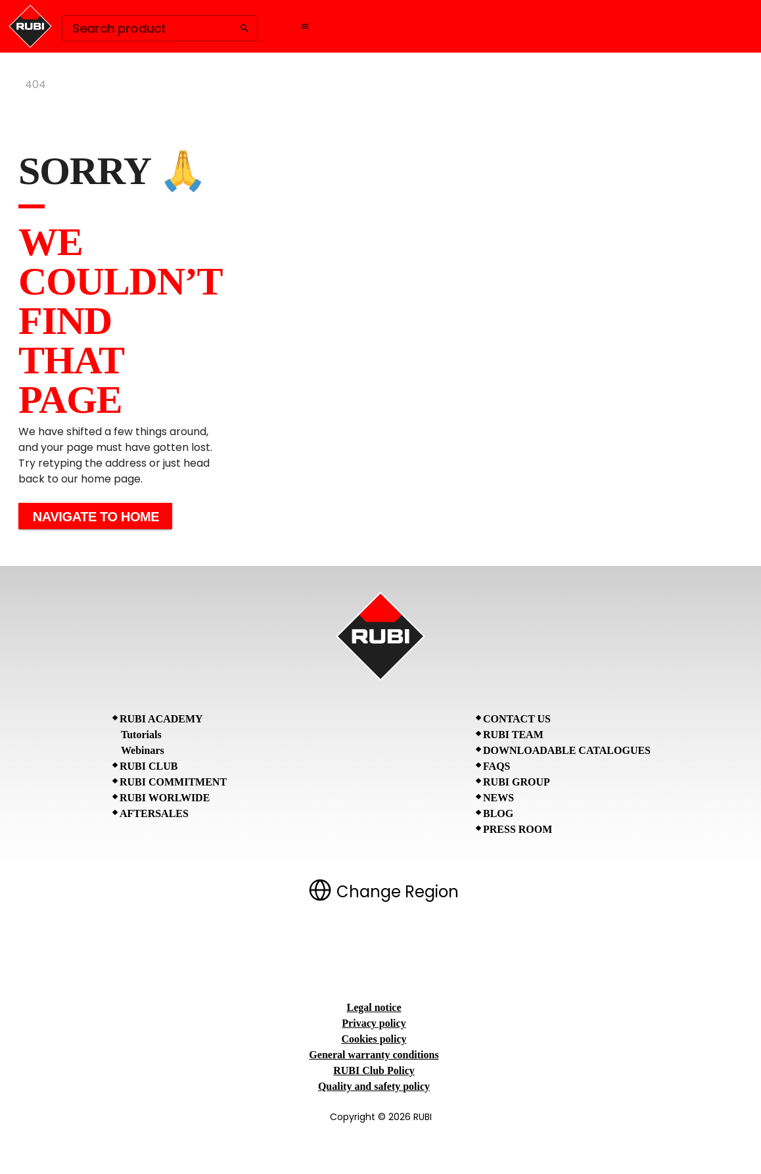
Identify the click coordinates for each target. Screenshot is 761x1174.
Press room (517, 829)
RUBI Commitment (173, 781)
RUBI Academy (161, 718)
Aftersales (154, 813)
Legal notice (373, 1007)
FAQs (496, 766)
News (498, 797)
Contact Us (517, 718)
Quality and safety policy (374, 1086)
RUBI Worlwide (165, 797)
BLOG (498, 813)
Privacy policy (373, 1023)
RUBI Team (513, 734)
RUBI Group (516, 781)
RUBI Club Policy (374, 1070)
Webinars (142, 750)
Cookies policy (373, 1039)
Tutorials (141, 734)
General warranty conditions (373, 1054)
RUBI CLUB (148, 766)
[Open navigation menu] (305, 26)
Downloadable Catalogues (567, 750)
